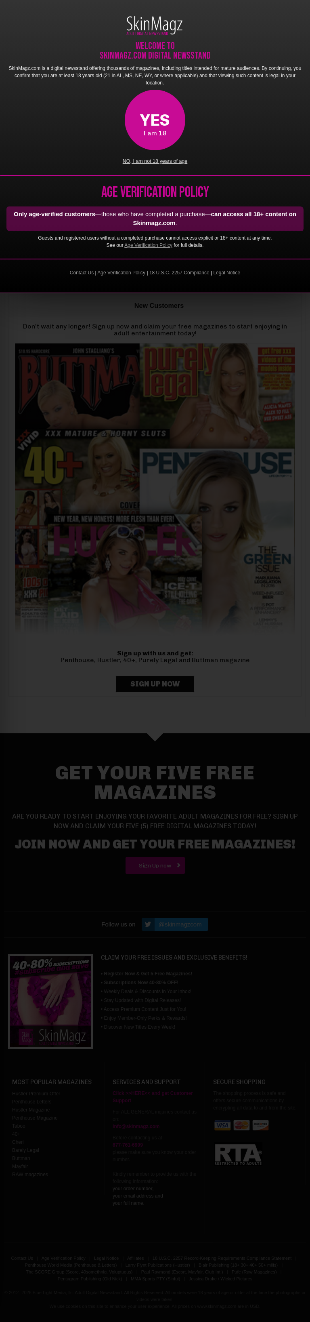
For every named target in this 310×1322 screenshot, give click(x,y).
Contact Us (82, 273)
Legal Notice (226, 273)
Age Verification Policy (148, 245)
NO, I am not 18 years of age (155, 161)
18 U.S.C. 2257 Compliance (179, 273)
